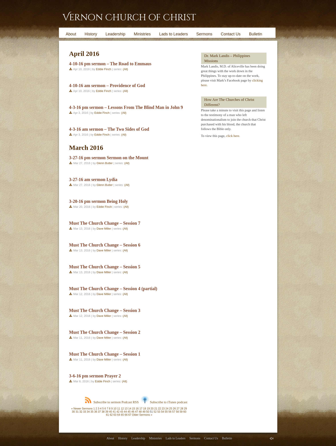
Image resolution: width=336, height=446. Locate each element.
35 (92, 411)
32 (80, 411)
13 (126, 408)
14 (129, 408)
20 (152, 408)
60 (184, 411)
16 (137, 408)
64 (118, 414)
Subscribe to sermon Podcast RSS (112, 402)
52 (155, 411)
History (91, 34)
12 (122, 408)
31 (77, 411)
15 (133, 408)
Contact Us (231, 34)
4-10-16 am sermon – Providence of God (107, 85)
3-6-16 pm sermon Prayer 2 (95, 375)
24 (166, 408)
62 (111, 414)
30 (73, 411)
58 (177, 411)
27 (178, 408)
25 (170, 408)
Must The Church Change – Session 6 (104, 244)
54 (162, 411)
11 (118, 408)
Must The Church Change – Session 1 (104, 354)
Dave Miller (104, 228)
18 (144, 408)
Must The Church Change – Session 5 (104, 266)
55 (166, 411)
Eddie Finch (103, 69)
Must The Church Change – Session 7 (104, 223)
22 (159, 408)
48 (140, 411)
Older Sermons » (142, 414)
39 (106, 411)
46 (132, 411)
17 (140, 408)
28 (181, 408)
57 (173, 411)
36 (95, 411)
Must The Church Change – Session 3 (104, 310)
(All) (125, 69)
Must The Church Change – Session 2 (104, 332)
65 (122, 414)
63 (114, 414)
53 (158, 411)
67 (129, 414)
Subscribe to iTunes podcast (164, 402)
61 (107, 414)
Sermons (204, 34)
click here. (233, 136)
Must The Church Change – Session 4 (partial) (113, 288)
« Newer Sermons (82, 408)
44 (125, 411)
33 (84, 411)
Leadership (115, 34)
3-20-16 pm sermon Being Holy (98, 201)
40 (110, 411)
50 (147, 411)
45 (129, 411)
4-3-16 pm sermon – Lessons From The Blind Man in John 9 (126, 107)
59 (181, 411)
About (71, 34)
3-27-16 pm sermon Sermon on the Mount (109, 157)
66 (126, 414)
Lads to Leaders (173, 34)
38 (103, 411)
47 (136, 411)
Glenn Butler (105, 163)
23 (163, 408)
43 (121, 411)
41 (114, 411)
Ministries (142, 34)
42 (118, 411)
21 (155, 408)
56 (170, 411)
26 (174, 408)
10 (114, 408)
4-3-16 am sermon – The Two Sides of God (109, 129)
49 (144, 411)
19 (148, 408)
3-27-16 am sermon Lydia (93, 179)
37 (99, 411)
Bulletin (255, 34)
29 (185, 408)
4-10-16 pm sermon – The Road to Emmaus (110, 63)
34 (88, 411)
